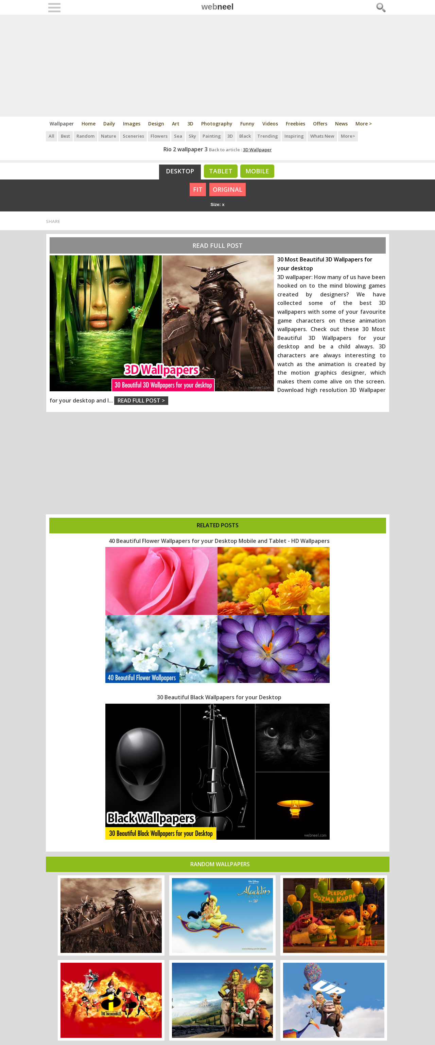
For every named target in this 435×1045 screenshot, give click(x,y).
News (341, 123)
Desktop (180, 171)
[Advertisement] (217, 65)
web (218, 6)
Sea (178, 136)
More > (363, 123)
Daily (109, 123)
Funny (247, 123)
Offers (320, 123)
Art (175, 123)
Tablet (220, 171)
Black (245, 136)
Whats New (322, 136)
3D (190, 123)
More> (348, 136)
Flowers (159, 136)
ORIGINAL (227, 189)
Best (65, 136)
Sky (192, 136)
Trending (267, 136)
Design (156, 123)
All (51, 136)
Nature (108, 136)
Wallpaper (62, 123)
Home (88, 123)
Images (131, 123)
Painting (212, 136)
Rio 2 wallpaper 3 (185, 149)
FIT (198, 189)
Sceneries (133, 136)
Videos (270, 123)
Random (85, 136)
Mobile (257, 171)
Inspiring (294, 136)
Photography (216, 123)
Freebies (295, 123)
